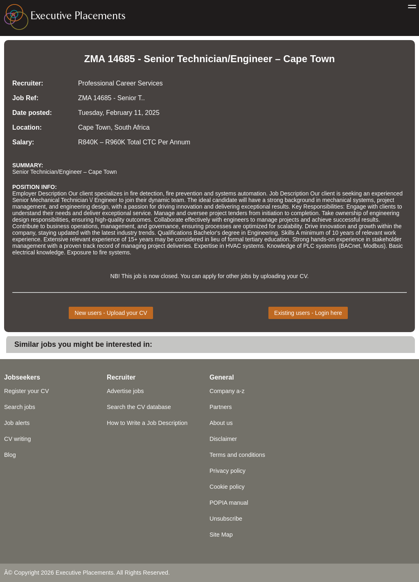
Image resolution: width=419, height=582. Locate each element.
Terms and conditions (237, 455)
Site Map (221, 534)
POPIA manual (229, 502)
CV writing (17, 439)
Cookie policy (227, 486)
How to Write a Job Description (147, 423)
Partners (221, 407)
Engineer (251, 58)
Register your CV (26, 391)
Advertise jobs (125, 391)
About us (221, 423)
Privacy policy (228, 470)
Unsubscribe (226, 518)
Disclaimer (223, 439)
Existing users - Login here (308, 313)
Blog (10, 455)
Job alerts (16, 423)
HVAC (233, 246)
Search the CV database (139, 407)
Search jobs (19, 407)
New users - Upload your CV (110, 313)
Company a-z (227, 391)
